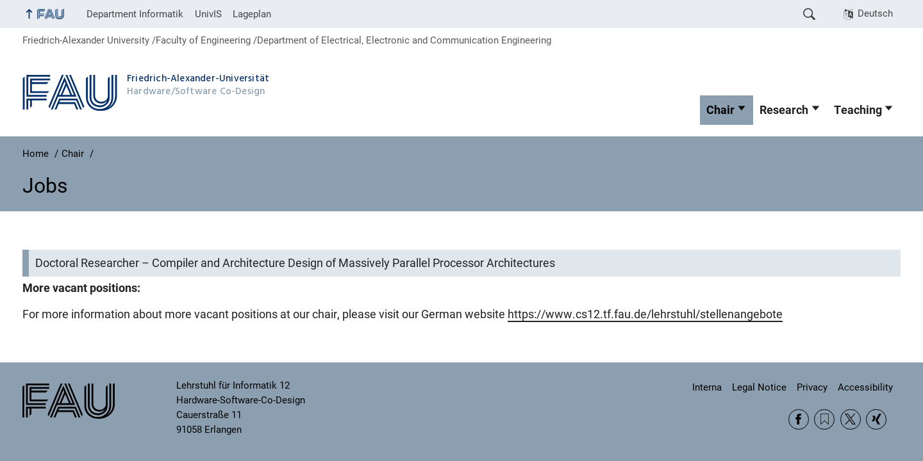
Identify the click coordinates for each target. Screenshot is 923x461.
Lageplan (252, 14)
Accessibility (865, 387)
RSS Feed (824, 419)
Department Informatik (135, 14)
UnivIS (208, 14)
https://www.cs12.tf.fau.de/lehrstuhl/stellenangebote (645, 314)
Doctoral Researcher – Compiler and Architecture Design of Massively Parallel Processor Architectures (295, 263)
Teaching (858, 110)
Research (784, 110)
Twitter (850, 419)
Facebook (798, 419)
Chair (720, 110)
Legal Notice (759, 387)
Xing (876, 419)
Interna (707, 387)
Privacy (812, 387)
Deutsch (875, 13)
